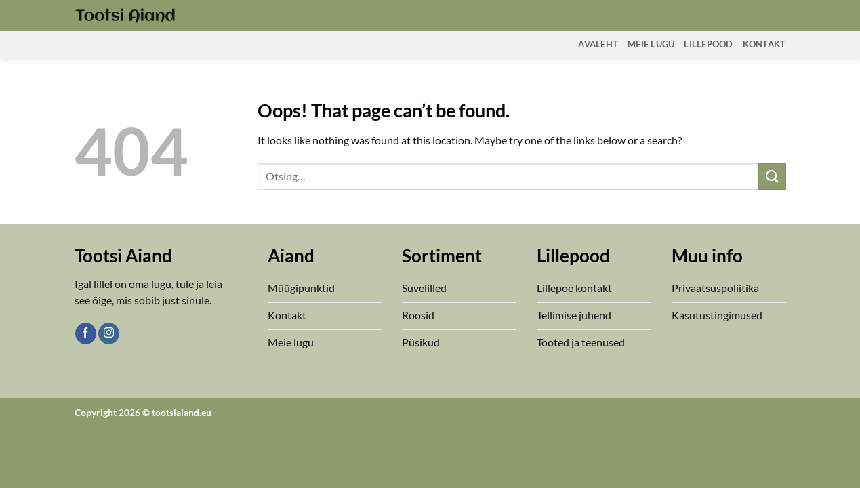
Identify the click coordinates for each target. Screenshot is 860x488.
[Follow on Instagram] (108, 333)
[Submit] (771, 176)
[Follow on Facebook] (85, 333)
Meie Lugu (651, 44)
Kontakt (764, 44)
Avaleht (598, 44)
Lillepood (708, 44)
